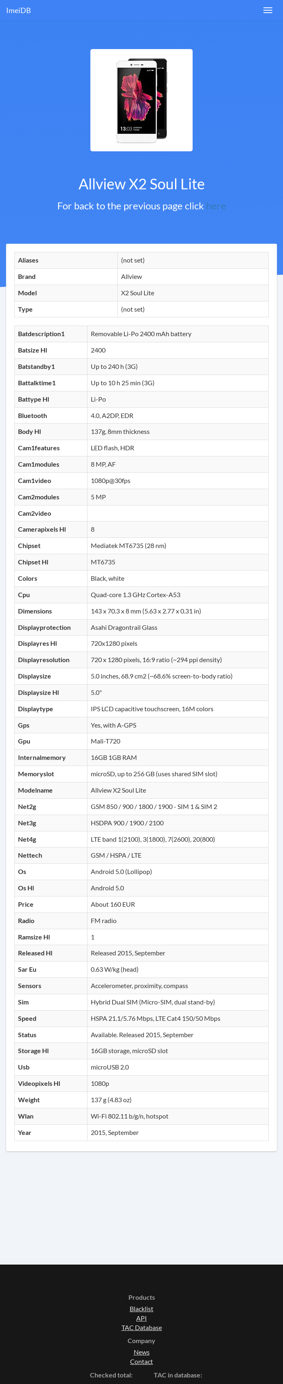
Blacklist (141, 1308)
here (216, 205)
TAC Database (141, 1327)
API (141, 1318)
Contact (141, 1361)
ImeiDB (18, 10)
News (142, 1352)
